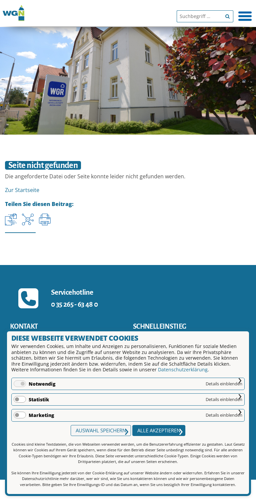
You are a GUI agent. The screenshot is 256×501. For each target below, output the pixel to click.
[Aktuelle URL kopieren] (11, 219)
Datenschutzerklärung (183, 369)
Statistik (39, 399)
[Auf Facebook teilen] (28, 219)
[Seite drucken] (45, 219)
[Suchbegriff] (199, 16)
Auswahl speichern (101, 430)
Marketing (41, 415)
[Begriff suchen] (227, 16)
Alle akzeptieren (158, 430)
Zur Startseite (22, 190)
